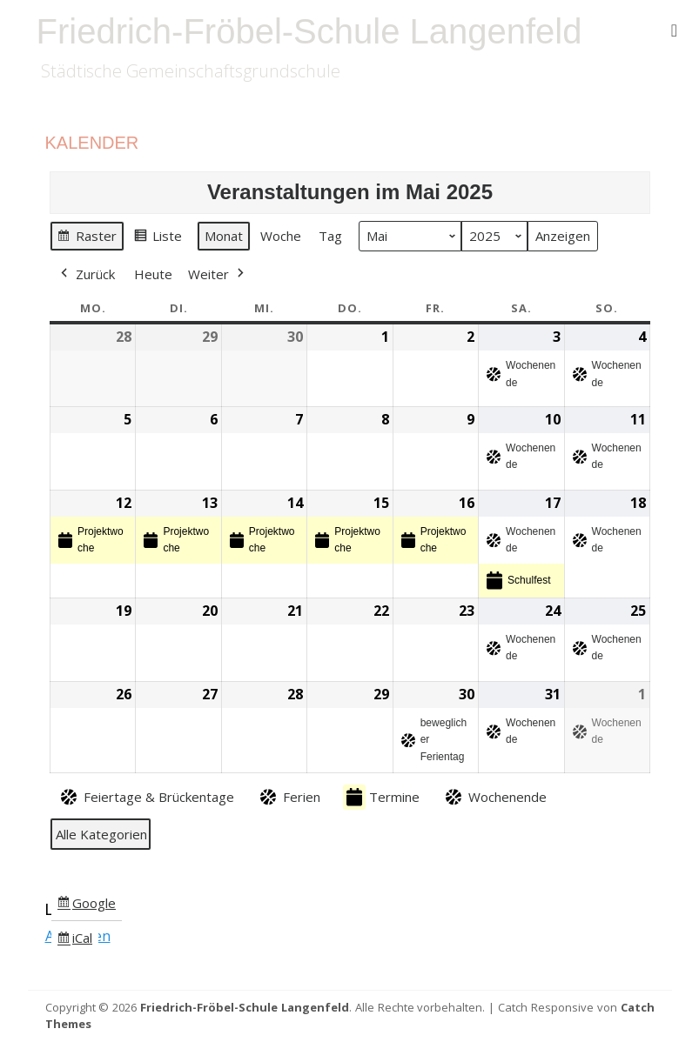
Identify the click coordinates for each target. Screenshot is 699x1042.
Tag (330, 235)
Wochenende (494, 797)
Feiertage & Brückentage (145, 797)
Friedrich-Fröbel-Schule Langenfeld (309, 31)
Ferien (288, 797)
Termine (381, 797)
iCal (77, 941)
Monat (224, 235)
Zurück (86, 273)
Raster (87, 238)
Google (86, 905)
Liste (157, 238)
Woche (280, 235)
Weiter (217, 273)
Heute (153, 274)
